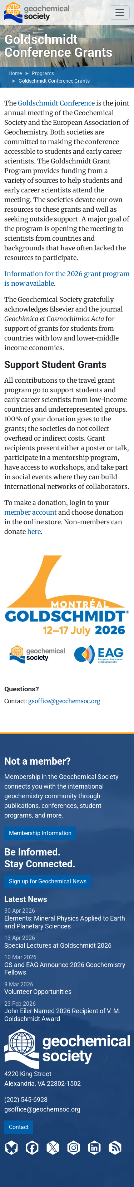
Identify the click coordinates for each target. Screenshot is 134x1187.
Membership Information (40, 833)
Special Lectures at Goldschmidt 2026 (57, 945)
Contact (19, 1127)
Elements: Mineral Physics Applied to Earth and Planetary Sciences (64, 922)
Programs (43, 73)
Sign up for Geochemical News (47, 881)
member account (30, 512)
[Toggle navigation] (120, 12)
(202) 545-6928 (26, 1099)
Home (15, 73)
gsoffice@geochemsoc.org (64, 701)
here (34, 532)
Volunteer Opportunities (37, 991)
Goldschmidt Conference (56, 103)
